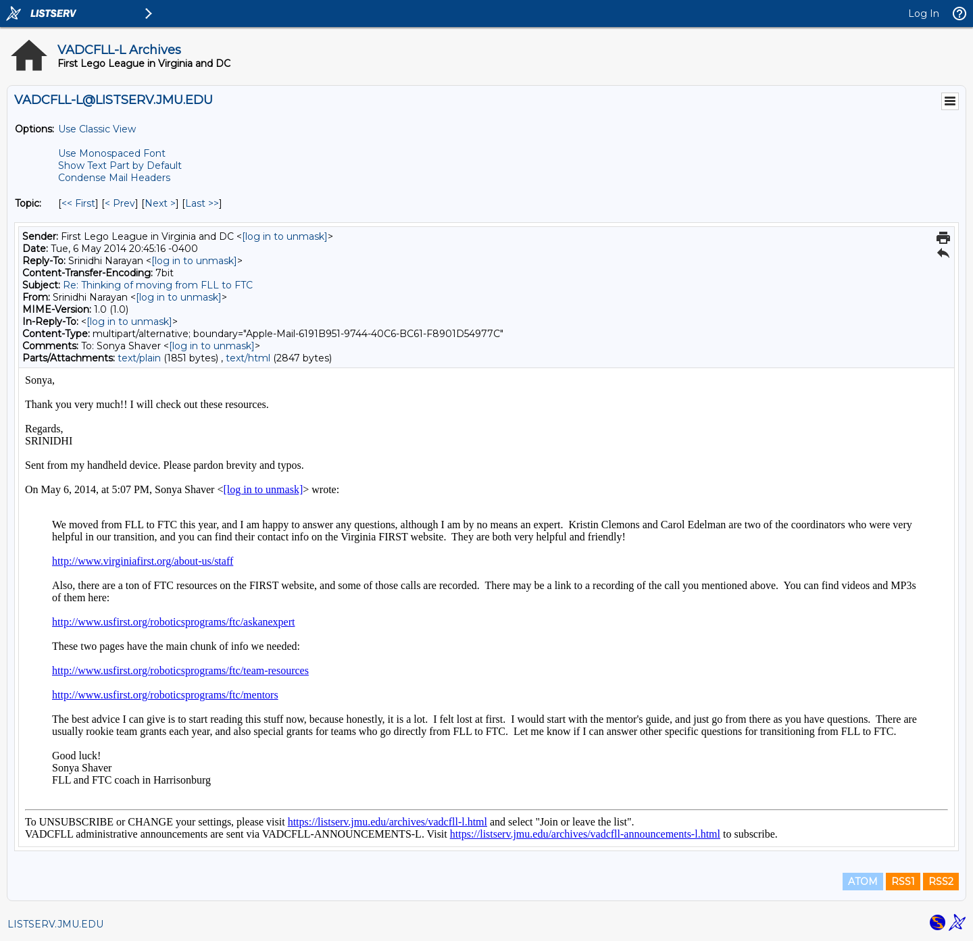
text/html (248, 358)
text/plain (139, 358)
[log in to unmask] (285, 236)
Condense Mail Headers (114, 178)
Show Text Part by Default (120, 165)
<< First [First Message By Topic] (78, 203)
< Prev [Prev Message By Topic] (120, 203)
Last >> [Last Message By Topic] (202, 203)
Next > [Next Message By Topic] (160, 203)
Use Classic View (97, 129)
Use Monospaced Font (112, 153)
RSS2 (940, 881)
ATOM (863, 881)
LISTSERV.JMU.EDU (55, 924)
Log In (923, 13)
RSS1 (903, 881)
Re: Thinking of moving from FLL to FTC (158, 285)
